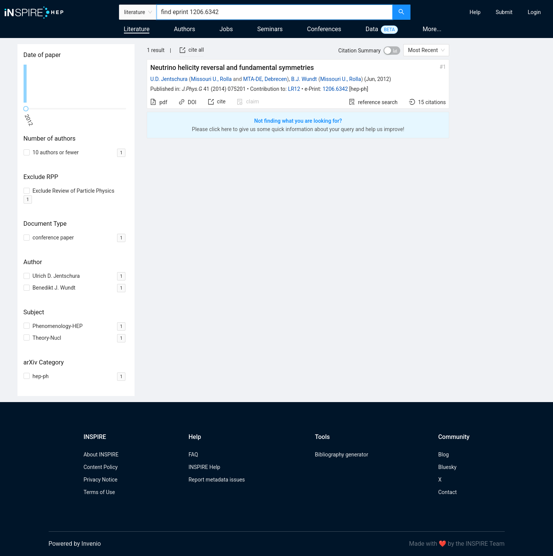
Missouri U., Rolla (211, 79)
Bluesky (447, 467)
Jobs (226, 29)
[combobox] (275, 12)
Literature (137, 29)
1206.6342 (335, 89)
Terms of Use (99, 492)
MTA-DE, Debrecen (265, 79)
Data (372, 29)
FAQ (193, 454)
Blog (443, 454)
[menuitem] (475, 12)
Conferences (324, 29)
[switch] (391, 50)
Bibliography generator (341, 454)
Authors (184, 29)
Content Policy (101, 467)
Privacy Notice (100, 480)
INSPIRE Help (204, 467)
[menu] (482, 12)
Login (534, 12)
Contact (447, 492)
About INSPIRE (101, 454)
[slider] (26, 108)
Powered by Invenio (75, 543)
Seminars (270, 29)
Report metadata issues (217, 480)
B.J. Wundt (304, 79)
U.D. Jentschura (168, 79)
